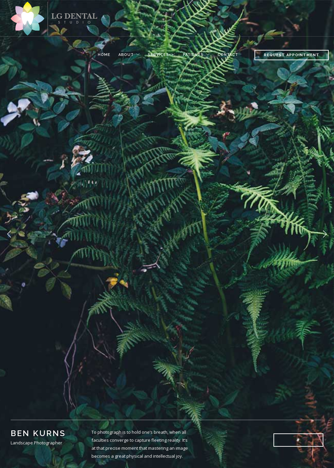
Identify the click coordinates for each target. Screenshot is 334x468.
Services (158, 54)
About (126, 54)
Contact (228, 54)
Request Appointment (291, 55)
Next (325, 234)
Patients (193, 54)
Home (104, 54)
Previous (9, 234)
